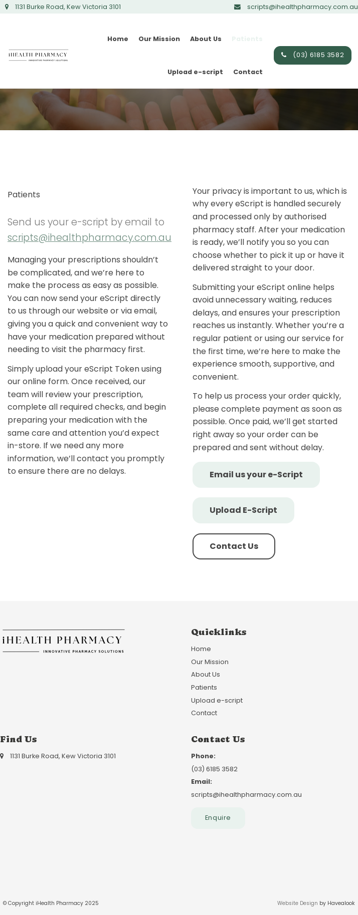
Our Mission (159, 39)
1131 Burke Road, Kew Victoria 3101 (68, 7)
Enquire (218, 817)
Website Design (297, 903)
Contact (248, 72)
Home (117, 39)
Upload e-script (195, 72)
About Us (206, 39)
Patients (247, 39)
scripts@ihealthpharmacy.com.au (89, 237)
